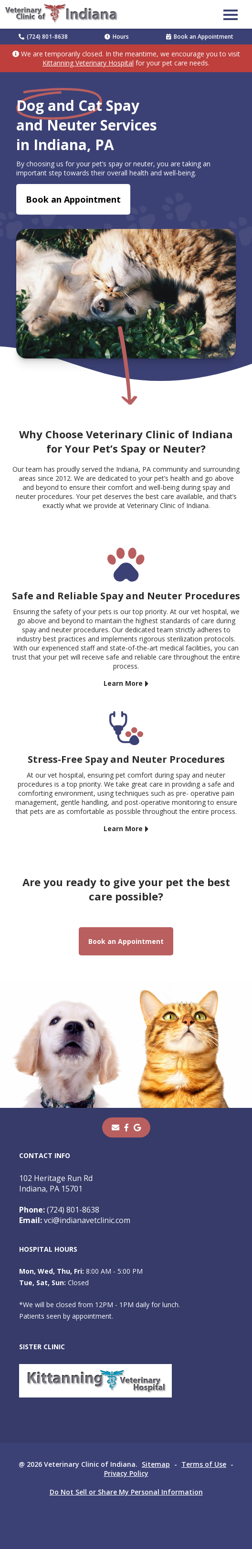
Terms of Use (203, 1464)
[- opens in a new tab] (126, 1127)
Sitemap (156, 1464)
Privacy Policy (126, 1473)
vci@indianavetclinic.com (74, 1220)
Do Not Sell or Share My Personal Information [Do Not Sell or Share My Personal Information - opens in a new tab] (126, 1491)
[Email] (115, 1127)
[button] (230, 14)
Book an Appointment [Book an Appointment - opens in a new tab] (199, 36)
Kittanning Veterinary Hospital (88, 62)
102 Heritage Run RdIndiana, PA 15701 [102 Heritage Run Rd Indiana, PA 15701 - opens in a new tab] (56, 1183)
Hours (117, 36)
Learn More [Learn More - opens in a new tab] (123, 683)
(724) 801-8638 (43, 36)
